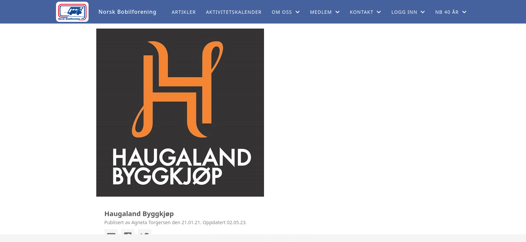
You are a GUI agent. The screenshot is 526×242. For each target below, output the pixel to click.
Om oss (286, 12)
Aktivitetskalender (234, 12)
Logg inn (408, 12)
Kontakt (365, 12)
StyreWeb (300, 238)
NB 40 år (451, 12)
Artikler (184, 12)
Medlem (325, 12)
